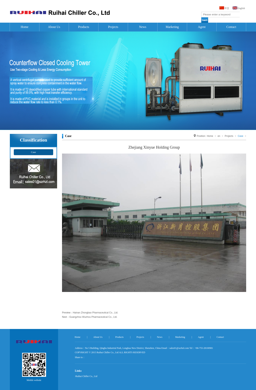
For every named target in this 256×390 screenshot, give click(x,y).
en (219, 136)
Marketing (172, 27)
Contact (231, 27)
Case (33, 152)
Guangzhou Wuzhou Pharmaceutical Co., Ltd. (93, 317)
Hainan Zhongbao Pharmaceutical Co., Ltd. (95, 312)
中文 (226, 8)
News (142, 27)
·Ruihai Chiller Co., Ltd (86, 376)
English (241, 8)
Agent (202, 27)
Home (24, 27)
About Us (54, 27)
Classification (33, 139)
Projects (113, 27)
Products (83, 27)
